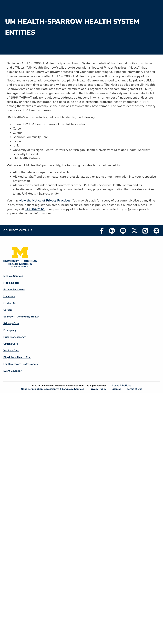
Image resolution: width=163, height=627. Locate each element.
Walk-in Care (11, 350)
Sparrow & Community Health (21, 316)
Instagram (145, 231)
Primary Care (11, 323)
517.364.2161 (35, 209)
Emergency (9, 330)
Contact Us (9, 303)
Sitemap (116, 388)
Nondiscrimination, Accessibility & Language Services (52, 388)
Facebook (102, 231)
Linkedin (112, 231)
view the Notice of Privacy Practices (44, 200)
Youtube (123, 231)
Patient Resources (14, 289)
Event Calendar (12, 371)
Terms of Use (134, 388)
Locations (9, 296)
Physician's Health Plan (17, 357)
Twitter (134, 231)
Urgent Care (10, 343)
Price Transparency (14, 337)
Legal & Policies (121, 385)
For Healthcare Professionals (20, 364)
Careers (7, 310)
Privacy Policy (97, 388)
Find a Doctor (11, 282)
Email (157, 230)
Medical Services (13, 276)
